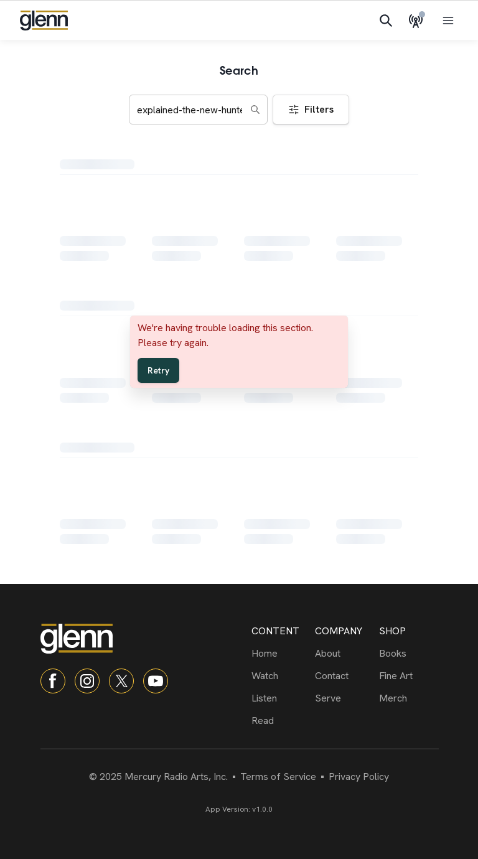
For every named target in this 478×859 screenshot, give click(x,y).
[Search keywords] (198, 109)
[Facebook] (52, 681)
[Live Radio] (418, 20)
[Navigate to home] (44, 21)
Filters (311, 109)
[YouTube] (155, 681)
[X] (121, 681)
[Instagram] (87, 681)
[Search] (385, 20)
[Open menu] (448, 21)
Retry (158, 370)
